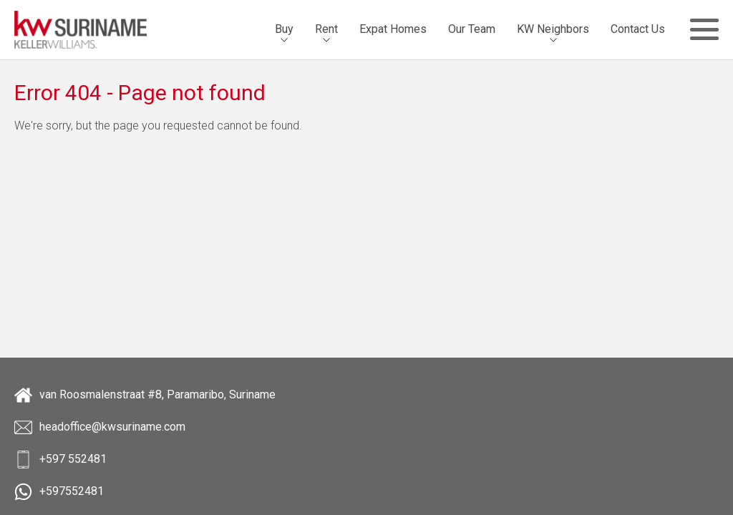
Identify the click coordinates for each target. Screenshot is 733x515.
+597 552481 (60, 460)
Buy (284, 29)
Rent (326, 29)
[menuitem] (284, 29)
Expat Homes (393, 29)
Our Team (471, 29)
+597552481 (59, 492)
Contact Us (638, 29)
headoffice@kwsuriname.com (99, 427)
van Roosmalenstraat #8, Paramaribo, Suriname (145, 395)
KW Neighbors (553, 29)
